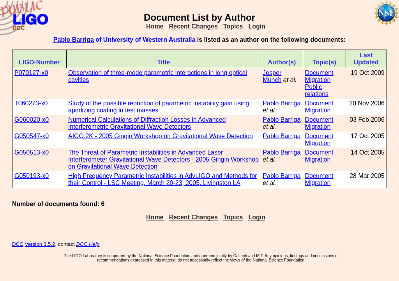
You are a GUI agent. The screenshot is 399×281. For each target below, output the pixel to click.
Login (256, 26)
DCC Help (88, 244)
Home (154, 26)
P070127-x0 (31, 72)
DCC (17, 244)
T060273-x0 (31, 103)
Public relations (316, 90)
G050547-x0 (31, 136)
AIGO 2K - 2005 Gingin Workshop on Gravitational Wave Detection (160, 136)
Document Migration (319, 76)
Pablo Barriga (73, 39)
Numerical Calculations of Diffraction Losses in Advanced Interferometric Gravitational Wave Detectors (147, 123)
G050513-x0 (31, 152)
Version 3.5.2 (40, 244)
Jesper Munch (272, 76)
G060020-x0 (31, 119)
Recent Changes (193, 26)
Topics (233, 26)
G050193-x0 (31, 176)
